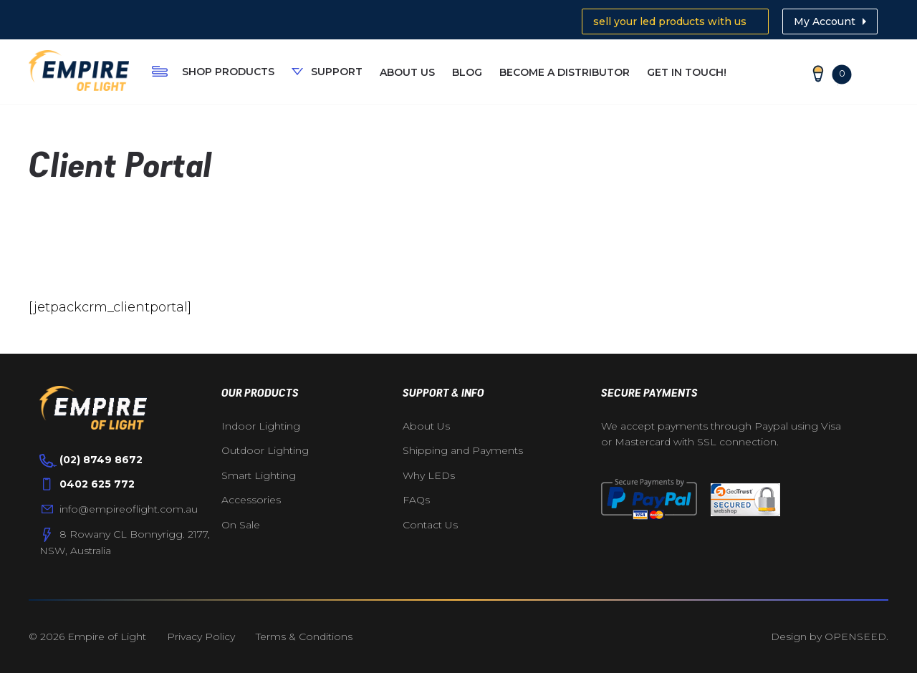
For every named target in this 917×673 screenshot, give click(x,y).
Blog (467, 72)
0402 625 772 (97, 484)
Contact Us (430, 524)
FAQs (416, 499)
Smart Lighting (258, 475)
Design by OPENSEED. (829, 636)
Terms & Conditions (304, 636)
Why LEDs (429, 475)
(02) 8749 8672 (101, 459)
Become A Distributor (564, 72)
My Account (824, 21)
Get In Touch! (686, 72)
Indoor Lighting (260, 426)
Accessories (251, 499)
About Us (407, 72)
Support (337, 71)
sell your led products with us (669, 21)
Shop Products (228, 71)
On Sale (240, 524)
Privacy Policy (201, 636)
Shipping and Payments (463, 450)
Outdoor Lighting (265, 450)
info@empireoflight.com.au (128, 509)
